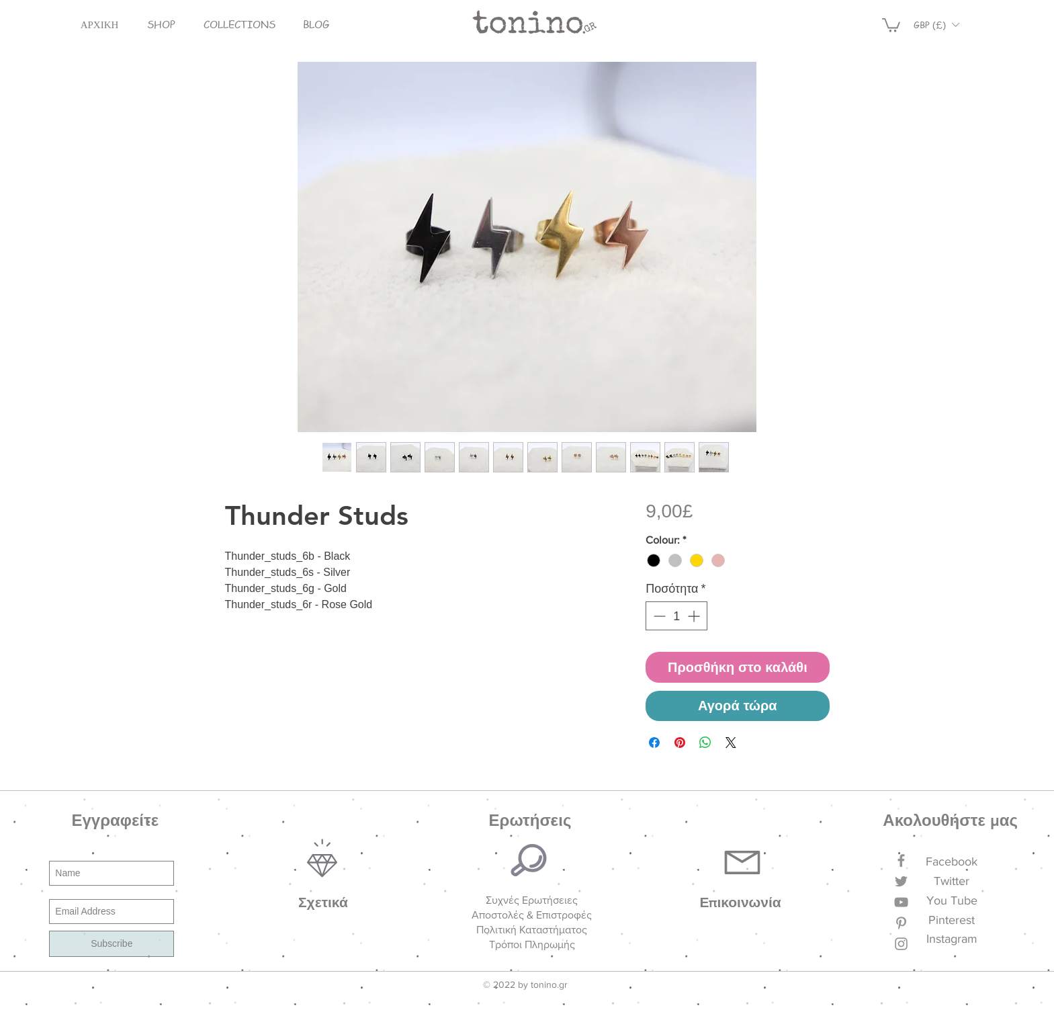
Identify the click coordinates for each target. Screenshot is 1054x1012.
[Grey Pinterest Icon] (901, 923)
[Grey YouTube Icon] (901, 902)
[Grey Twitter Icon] (901, 881)
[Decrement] (658, 616)
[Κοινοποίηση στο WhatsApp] (705, 742)
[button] (161, 24)
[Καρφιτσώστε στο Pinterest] (680, 742)
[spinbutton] (676, 616)
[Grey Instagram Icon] (901, 943)
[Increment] (695, 616)
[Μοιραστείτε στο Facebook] (654, 742)
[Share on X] (731, 742)
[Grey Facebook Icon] (901, 860)
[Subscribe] (111, 944)
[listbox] (936, 24)
